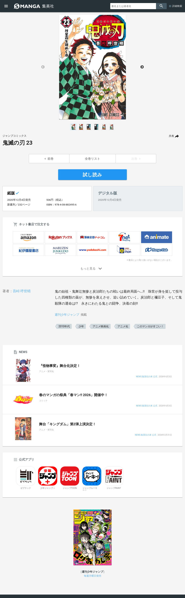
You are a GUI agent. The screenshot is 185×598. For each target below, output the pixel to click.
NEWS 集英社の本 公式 (146, 377)
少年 (81, 326)
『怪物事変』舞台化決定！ (59, 366)
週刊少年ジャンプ (67, 314)
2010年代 (64, 326)
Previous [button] (43, 67)
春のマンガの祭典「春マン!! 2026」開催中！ (73, 395)
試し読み (92, 174)
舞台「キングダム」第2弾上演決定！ (67, 424)
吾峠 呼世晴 (22, 291)
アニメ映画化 (101, 326)
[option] (92, 67)
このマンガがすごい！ (150, 326)
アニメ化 (122, 326)
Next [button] (142, 67)
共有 (171, 136)
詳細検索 (177, 6)
